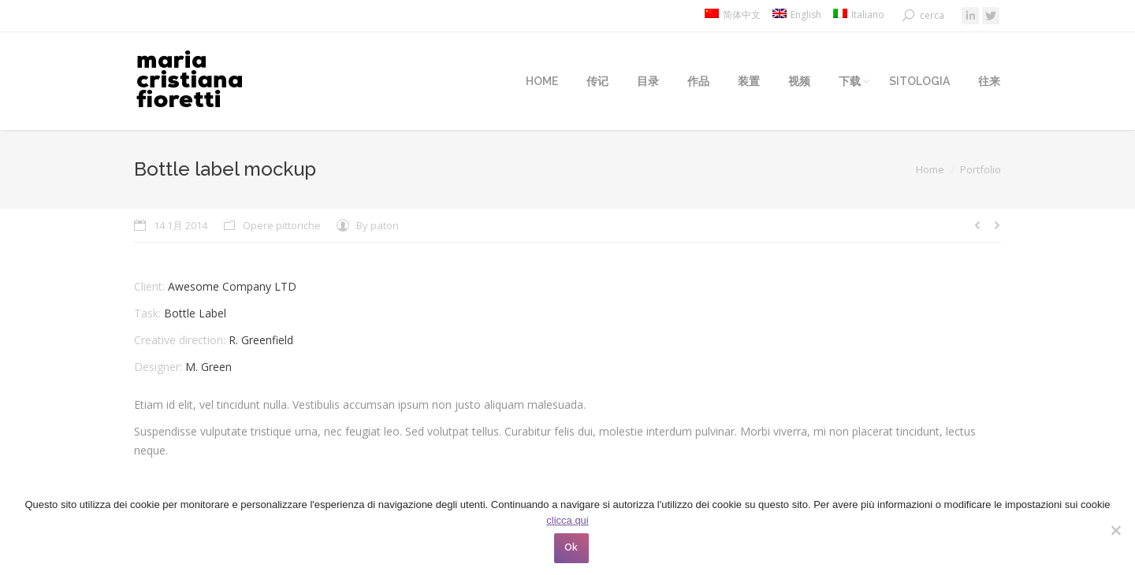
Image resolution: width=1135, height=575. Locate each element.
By (377, 225)
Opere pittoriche (282, 225)
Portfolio (980, 169)
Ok (572, 547)
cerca (932, 15)
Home (930, 169)
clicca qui (567, 520)
